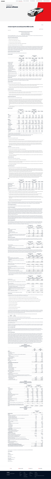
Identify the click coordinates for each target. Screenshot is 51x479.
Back (42, 24)
